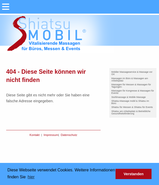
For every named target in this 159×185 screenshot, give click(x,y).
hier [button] (31, 177)
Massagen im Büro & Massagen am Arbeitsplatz (129, 79)
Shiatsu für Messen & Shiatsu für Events (132, 107)
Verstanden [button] (133, 174)
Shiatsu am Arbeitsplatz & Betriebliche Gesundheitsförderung (131, 112)
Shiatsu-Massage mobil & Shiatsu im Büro (130, 102)
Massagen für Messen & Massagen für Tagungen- (131, 85)
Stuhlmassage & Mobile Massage (128, 97)
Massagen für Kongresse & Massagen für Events (132, 91)
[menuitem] (132, 73)
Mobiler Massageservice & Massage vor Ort (132, 73)
